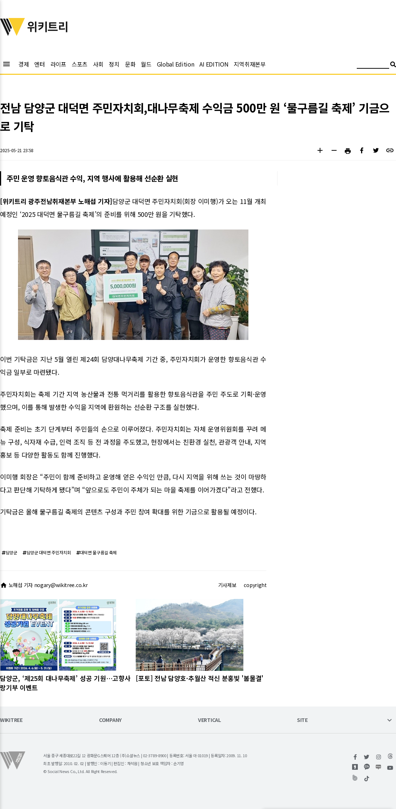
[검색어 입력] (373, 65)
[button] (320, 151)
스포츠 (79, 64)
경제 (23, 64)
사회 (98, 64)
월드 (146, 64)
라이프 (58, 64)
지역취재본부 (249, 64)
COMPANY (110, 720)
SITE (302, 720)
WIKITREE (11, 720)
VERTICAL (209, 720)
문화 (130, 64)
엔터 (39, 64)
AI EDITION (213, 64)
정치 (114, 64)
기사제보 (227, 584)
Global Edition (175, 64)
